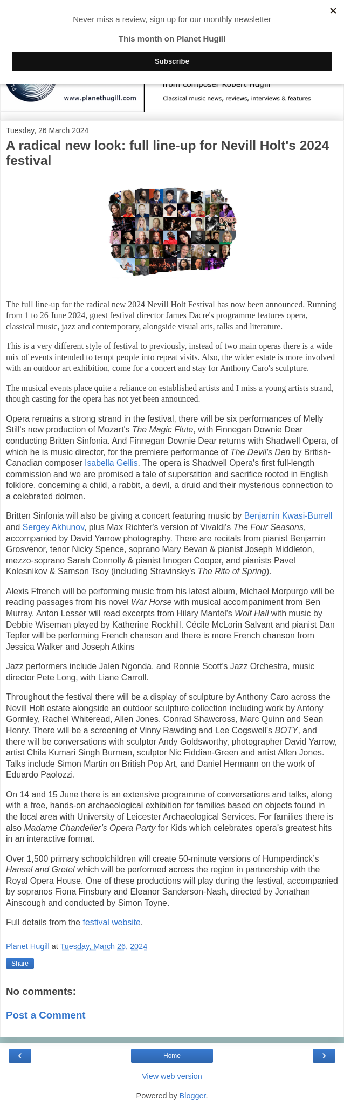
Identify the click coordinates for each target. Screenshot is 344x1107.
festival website (112, 922)
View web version (172, 1076)
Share (20, 963)
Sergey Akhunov (53, 527)
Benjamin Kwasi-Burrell (288, 515)
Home (172, 1056)
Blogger (193, 1095)
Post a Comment (46, 1015)
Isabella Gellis (111, 462)
